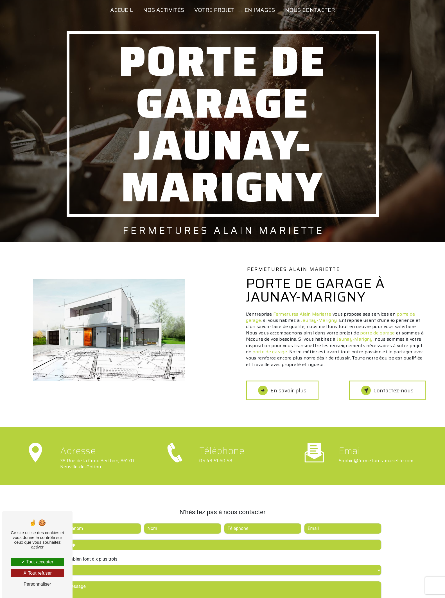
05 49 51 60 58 (215, 469)
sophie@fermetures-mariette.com (376, 451)
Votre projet (214, 9)
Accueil (121, 9)
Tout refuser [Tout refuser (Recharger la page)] (37, 573)
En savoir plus (282, 390)
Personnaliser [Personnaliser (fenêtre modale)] (37, 584)
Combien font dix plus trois (91, 549)
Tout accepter (37, 561)
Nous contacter (310, 9)
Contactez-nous (387, 390)
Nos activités (163, 9)
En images (260, 9)
